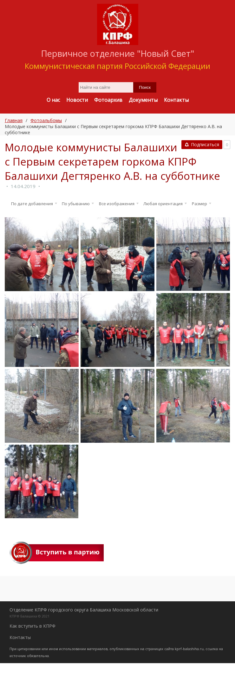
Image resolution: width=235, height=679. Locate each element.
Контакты (20, 653)
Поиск (145, 87)
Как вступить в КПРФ (32, 642)
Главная (14, 120)
